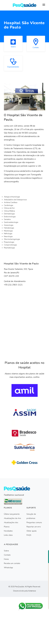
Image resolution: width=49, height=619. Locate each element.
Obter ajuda (31, 531)
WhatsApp (8, 567)
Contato (7, 555)
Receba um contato (12, 563)
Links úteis (8, 535)
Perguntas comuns (34, 522)
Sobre (6, 550)
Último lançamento (12, 514)
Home (6, 559)
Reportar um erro (34, 526)
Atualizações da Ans (12, 518)
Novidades (8, 531)
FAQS (29, 535)
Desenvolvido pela (24, 591)
